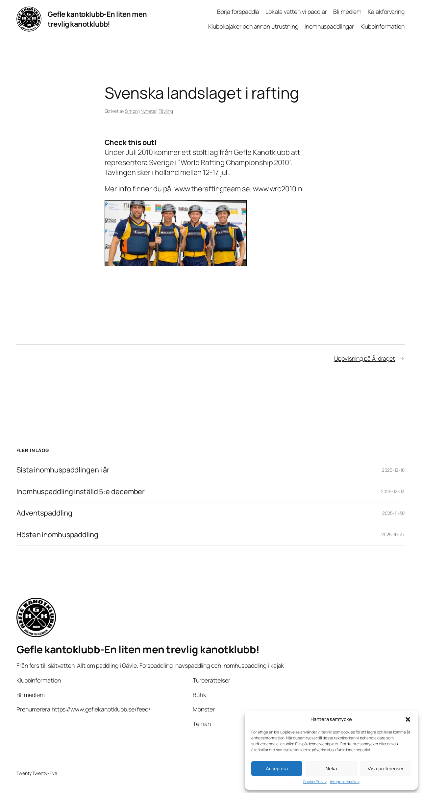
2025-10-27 (393, 534)
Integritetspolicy (344, 781)
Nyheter (148, 111)
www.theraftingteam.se (212, 189)
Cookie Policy (315, 781)
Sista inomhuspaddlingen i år (63, 470)
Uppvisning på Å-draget (364, 358)
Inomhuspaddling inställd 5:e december (80, 491)
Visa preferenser (385, 768)
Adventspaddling (44, 513)
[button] (408, 719)
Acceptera (277, 768)
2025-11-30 (393, 513)
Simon (131, 111)
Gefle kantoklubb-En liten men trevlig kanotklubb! (97, 19)
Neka (331, 768)
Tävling (166, 111)
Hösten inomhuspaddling (57, 535)
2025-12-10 (393, 470)
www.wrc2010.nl (278, 189)
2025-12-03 (393, 491)
